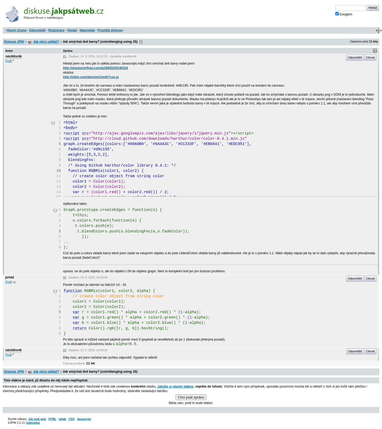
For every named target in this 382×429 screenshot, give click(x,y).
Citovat (370, 57)
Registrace (56, 30)
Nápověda (87, 30)
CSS (72, 418)
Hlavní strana (16, 30)
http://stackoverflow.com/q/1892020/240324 (95, 68)
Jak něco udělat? (46, 42)
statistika (33, 422)
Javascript (84, 418)
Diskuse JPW (14, 42)
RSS (140, 42)
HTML (52, 418)
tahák (62, 418)
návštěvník (13, 56)
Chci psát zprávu (191, 397)
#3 (64, 350)
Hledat (72, 30)
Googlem (344, 14)
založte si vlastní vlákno (176, 386)
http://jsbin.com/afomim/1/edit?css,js (91, 77)
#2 (64, 277)
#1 (64, 56)
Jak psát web (37, 418)
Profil (8, 60)
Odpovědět (37, 30)
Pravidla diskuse (110, 30)
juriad (9, 277)
